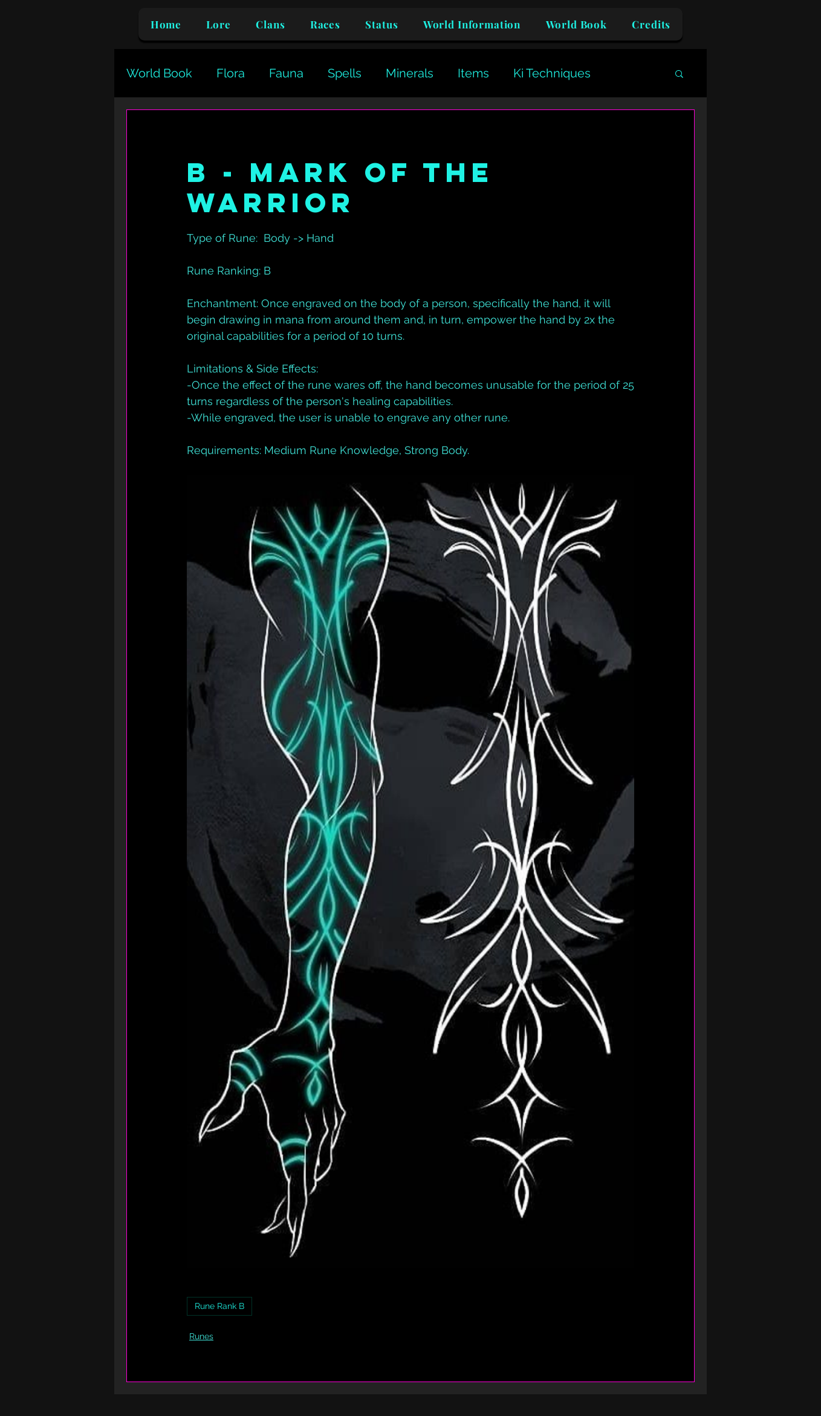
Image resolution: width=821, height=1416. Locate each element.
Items (473, 73)
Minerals (409, 73)
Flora (230, 73)
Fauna (286, 73)
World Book (159, 73)
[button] (679, 73)
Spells (345, 73)
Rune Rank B (219, 1306)
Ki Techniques (552, 73)
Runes (201, 1336)
